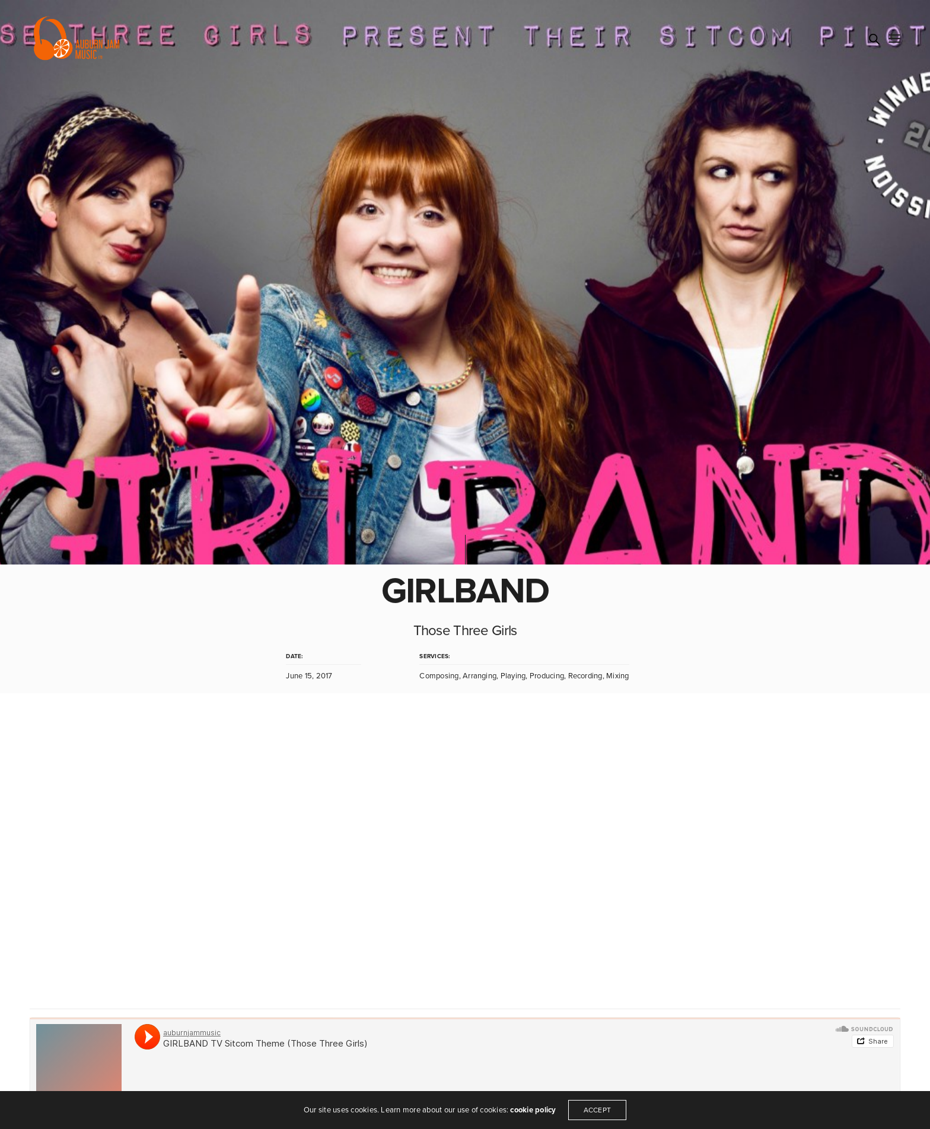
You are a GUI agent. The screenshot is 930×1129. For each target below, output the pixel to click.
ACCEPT (597, 1110)
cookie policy (533, 1110)
